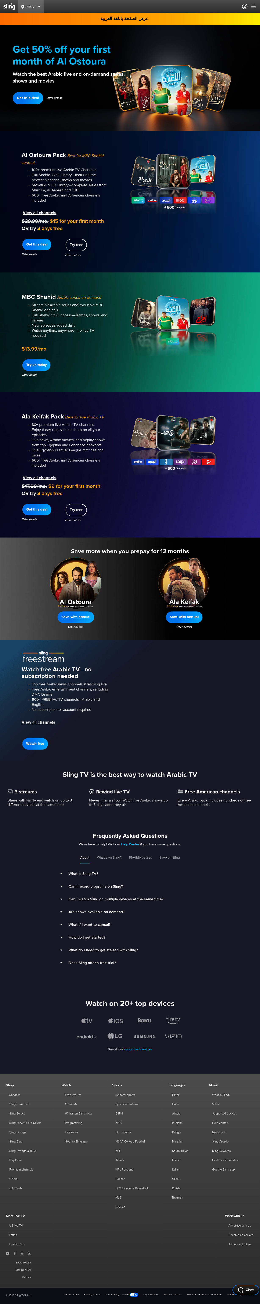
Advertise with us (239, 1225)
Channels (71, 1104)
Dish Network (23, 1270)
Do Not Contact (173, 1294)
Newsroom (219, 1132)
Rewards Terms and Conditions (204, 1294)
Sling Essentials (19, 1104)
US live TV (16, 1225)
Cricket (120, 1207)
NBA (119, 1123)
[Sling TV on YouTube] (7, 1253)
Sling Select (17, 1113)
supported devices (138, 1049)
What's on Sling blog (78, 1113)
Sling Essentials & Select (25, 1123)
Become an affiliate (240, 1235)
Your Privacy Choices (121, 1295)
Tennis (120, 1160)
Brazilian (177, 1197)
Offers (13, 1179)
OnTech (26, 1277)
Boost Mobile (23, 1263)
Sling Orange (17, 1132)
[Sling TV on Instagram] (22, 1253)
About (84, 857)
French (176, 1160)
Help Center (130, 844)
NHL (118, 1151)
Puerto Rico (17, 1244)
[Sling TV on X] (29, 1253)
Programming (73, 1123)
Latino (13, 1235)
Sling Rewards (221, 1151)
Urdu (175, 1104)
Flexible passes (140, 857)
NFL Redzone (125, 1169)
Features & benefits (225, 1160)
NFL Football (124, 1132)
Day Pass (15, 1160)
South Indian (180, 1151)
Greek (176, 1179)
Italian (176, 1169)
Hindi (175, 1094)
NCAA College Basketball (132, 1188)
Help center (220, 1123)
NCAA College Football (130, 1141)
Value (215, 1104)
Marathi (177, 1141)
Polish (176, 1188)
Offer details (54, 98)
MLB (118, 1197)
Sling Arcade (220, 1141)
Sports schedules (127, 1104)
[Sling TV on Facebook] (15, 1253)
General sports (125, 1094)
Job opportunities (240, 1244)
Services (15, 1094)
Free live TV (73, 1094)
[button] (28, 98)
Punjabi (177, 1123)
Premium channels (21, 1169)
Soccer (120, 1179)
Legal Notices (151, 1294)
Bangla (176, 1132)
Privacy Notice (92, 1294)
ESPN (119, 1113)
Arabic (176, 1113)
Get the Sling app (76, 1141)
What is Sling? (221, 1094)
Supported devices (224, 1113)
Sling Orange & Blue (22, 1151)
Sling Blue (15, 1141)
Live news (71, 1132)
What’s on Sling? (109, 857)
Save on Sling (169, 857)
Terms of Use (71, 1294)
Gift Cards (15, 1188)
